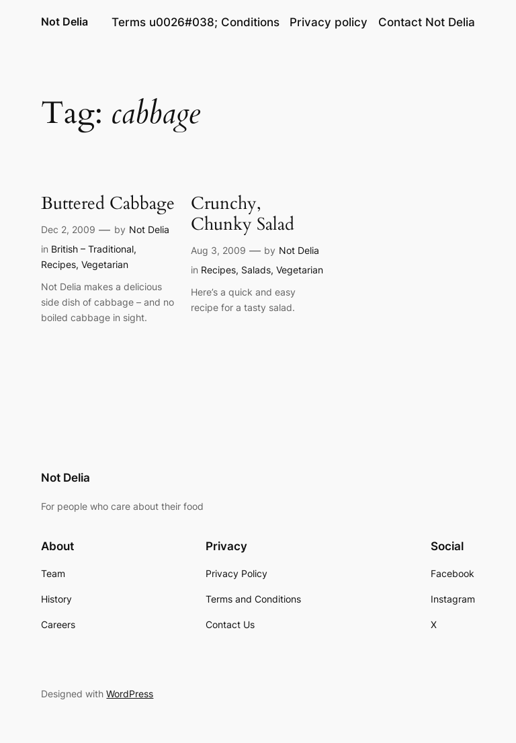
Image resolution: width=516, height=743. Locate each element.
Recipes (58, 264)
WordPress (129, 693)
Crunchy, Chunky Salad (242, 214)
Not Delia (64, 21)
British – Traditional (92, 249)
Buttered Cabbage (108, 203)
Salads (256, 269)
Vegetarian (104, 264)
